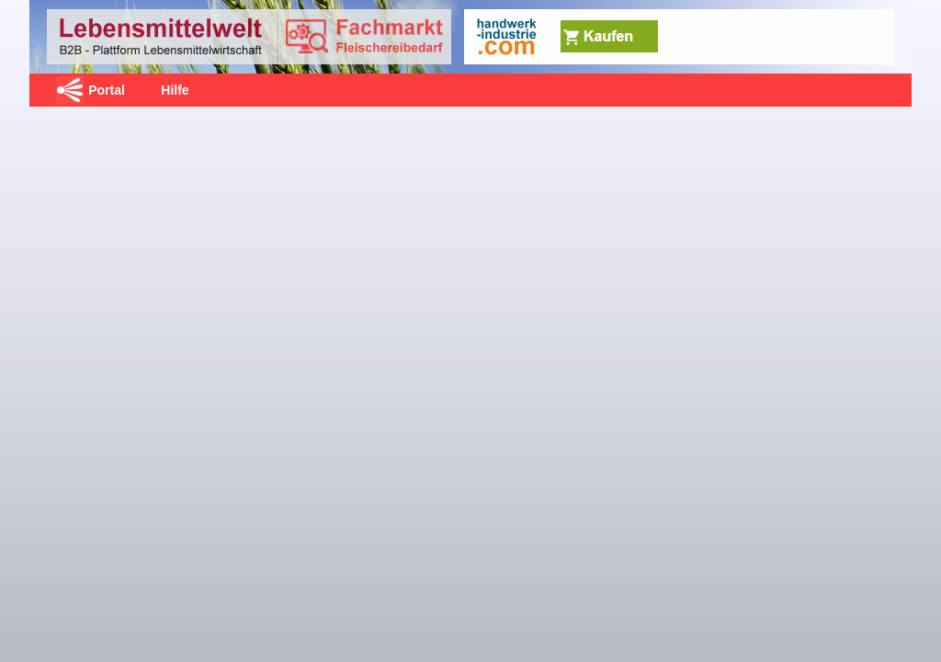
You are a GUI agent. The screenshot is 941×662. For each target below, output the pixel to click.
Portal (106, 90)
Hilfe (174, 90)
